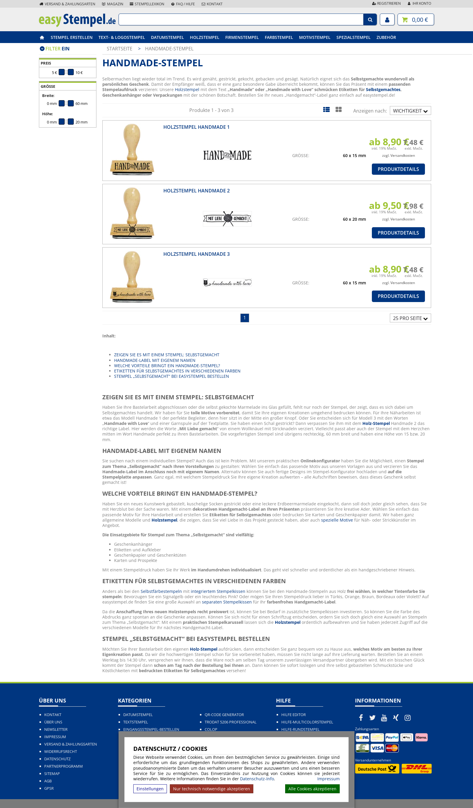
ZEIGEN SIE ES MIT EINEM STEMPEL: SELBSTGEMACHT (166, 354)
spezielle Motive (337, 520)
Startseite (119, 48)
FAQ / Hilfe (182, 3)
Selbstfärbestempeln (161, 591)
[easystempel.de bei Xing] (396, 717)
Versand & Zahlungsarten (67, 3)
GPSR (49, 788)
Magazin (112, 3)
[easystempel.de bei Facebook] (361, 717)
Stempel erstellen (72, 37)
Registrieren (386, 3)
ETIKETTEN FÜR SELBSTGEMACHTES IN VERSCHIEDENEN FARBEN (177, 371)
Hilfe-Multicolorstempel (307, 722)
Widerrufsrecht (60, 751)
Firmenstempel (242, 37)
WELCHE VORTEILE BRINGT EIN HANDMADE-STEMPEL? (167, 365)
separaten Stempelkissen (227, 602)
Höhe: (47, 113)
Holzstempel (204, 37)
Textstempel (135, 722)
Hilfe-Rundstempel (300, 729)
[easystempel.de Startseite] (77, 25)
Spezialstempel (353, 37)
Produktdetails (398, 169)
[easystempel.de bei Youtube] (384, 717)
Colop (211, 729)
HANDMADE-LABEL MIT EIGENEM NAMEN (155, 360)
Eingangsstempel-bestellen (151, 729)
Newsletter (56, 729)
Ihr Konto (419, 3)
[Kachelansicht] (338, 109)
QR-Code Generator (224, 715)
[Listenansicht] (326, 109)
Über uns (53, 722)
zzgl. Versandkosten (398, 155)
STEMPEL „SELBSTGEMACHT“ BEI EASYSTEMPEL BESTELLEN (171, 376)
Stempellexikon (147, 3)
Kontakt (212, 3)
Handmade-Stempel (169, 48)
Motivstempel (315, 37)
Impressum (328, 778)
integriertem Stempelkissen (218, 591)
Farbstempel (279, 37)
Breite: (48, 95)
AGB (48, 781)
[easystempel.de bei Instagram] (408, 717)
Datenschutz (57, 759)
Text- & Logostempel (121, 37)
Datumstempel (167, 37)
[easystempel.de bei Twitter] (373, 717)
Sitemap (52, 773)
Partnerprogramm (63, 766)
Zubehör (386, 37)
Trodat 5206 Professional (231, 722)
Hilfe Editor (293, 715)
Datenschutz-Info (257, 778)
